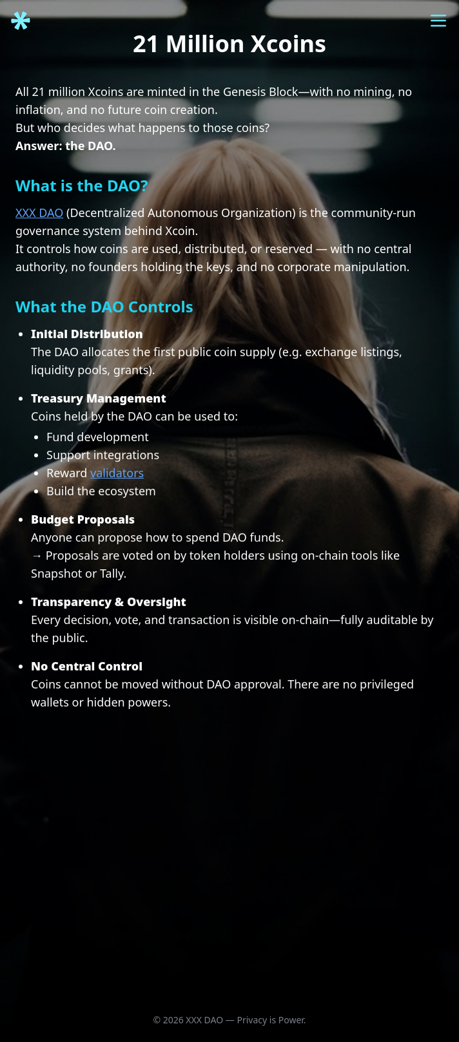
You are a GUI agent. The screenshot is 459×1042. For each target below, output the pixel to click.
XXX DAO (39, 212)
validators (117, 474)
